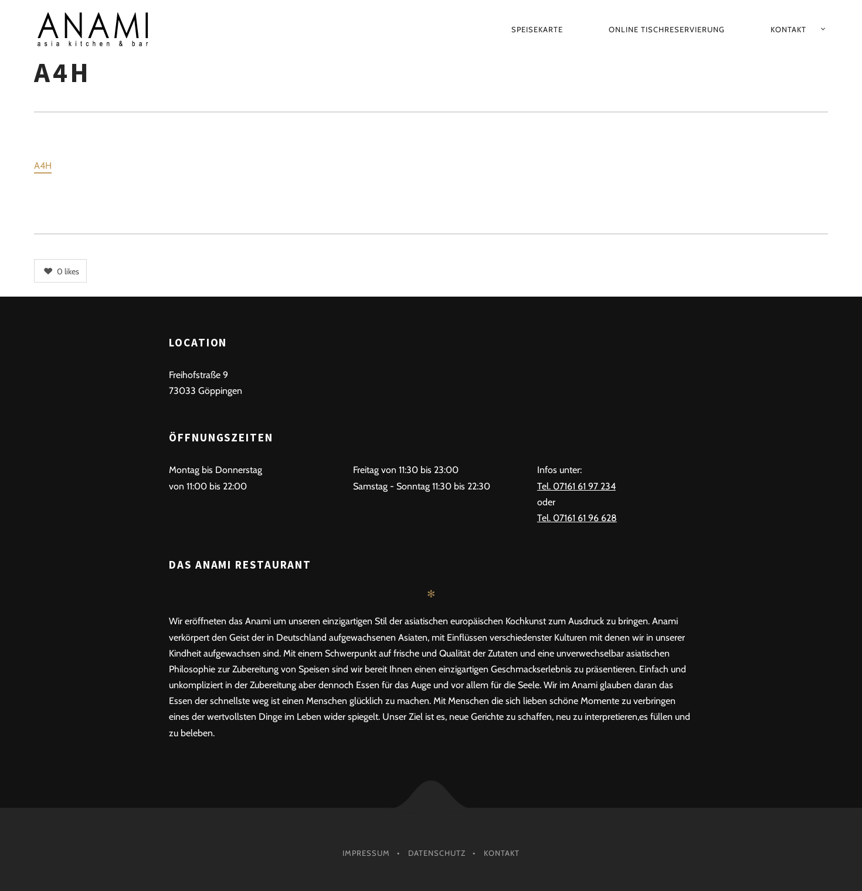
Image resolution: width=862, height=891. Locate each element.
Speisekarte (537, 29)
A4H (43, 165)
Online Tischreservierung (667, 29)
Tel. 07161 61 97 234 (576, 486)
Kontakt (788, 29)
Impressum (366, 853)
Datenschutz (437, 853)
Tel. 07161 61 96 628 (577, 517)
